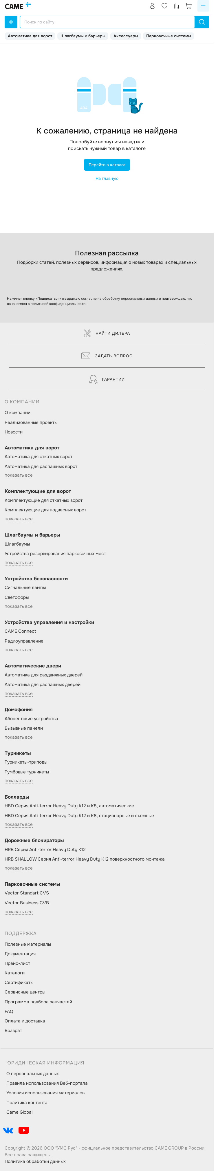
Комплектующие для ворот (38, 491)
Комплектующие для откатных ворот (44, 500)
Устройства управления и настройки (49, 622)
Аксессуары (125, 36)
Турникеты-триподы (26, 762)
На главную (107, 178)
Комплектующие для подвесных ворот (45, 510)
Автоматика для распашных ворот (41, 466)
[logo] (18, 5)
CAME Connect (20, 631)
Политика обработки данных (35, 1161)
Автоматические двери (33, 666)
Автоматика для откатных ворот (38, 457)
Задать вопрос (107, 356)
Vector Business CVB (27, 903)
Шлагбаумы (17, 544)
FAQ (9, 1011)
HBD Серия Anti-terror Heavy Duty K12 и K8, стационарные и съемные (79, 816)
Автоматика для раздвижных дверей (44, 675)
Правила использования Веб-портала (47, 1083)
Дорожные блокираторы (34, 840)
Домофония (19, 710)
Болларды (17, 797)
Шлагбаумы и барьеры (83, 36)
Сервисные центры (25, 992)
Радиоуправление (24, 641)
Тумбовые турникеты (27, 772)
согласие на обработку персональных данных (119, 298)
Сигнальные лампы (25, 587)
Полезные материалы (28, 944)
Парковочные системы (168, 36)
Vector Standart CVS (27, 893)
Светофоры (17, 597)
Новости (14, 432)
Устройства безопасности (36, 579)
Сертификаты (19, 982)
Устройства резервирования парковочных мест (55, 554)
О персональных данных (32, 1074)
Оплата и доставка (25, 1021)
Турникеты (18, 753)
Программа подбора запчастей (38, 1002)
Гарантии (107, 379)
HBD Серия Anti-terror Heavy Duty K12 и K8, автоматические (69, 806)
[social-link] (8, 1130)
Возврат (13, 1030)
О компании (17, 413)
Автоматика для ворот (30, 36)
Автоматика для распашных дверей (42, 684)
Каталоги (15, 973)
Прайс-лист (17, 963)
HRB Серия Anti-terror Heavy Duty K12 (45, 849)
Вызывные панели (24, 728)
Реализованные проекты (31, 422)
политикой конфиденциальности (58, 303)
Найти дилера (107, 333)
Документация (20, 954)
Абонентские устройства (31, 719)
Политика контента (26, 1103)
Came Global (19, 1112)
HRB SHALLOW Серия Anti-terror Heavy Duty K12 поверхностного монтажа (85, 859)
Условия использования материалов (45, 1093)
